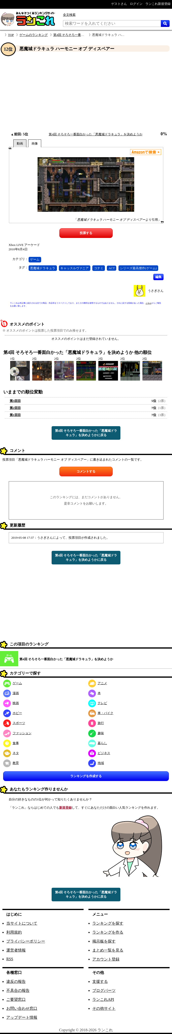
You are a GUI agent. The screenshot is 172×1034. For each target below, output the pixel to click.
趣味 (96, 733)
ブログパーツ (104, 990)
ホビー (12, 713)
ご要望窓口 (16, 999)
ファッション (17, 733)
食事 (11, 743)
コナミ (98, 268)
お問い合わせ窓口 (21, 1008)
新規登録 (65, 807)
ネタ (11, 753)
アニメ (97, 683)
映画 (11, 703)
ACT (112, 268)
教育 (11, 763)
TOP (11, 35)
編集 (158, 277)
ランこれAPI (103, 999)
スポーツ (14, 723)
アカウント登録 (105, 959)
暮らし (97, 743)
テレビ (97, 703)
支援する (100, 981)
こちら (148, 303)
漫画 (11, 693)
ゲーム (34, 259)
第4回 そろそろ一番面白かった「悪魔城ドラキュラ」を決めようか (95, 134)
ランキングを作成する (86, 776)
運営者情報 (16, 950)
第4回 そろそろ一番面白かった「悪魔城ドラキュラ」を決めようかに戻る (86, 433)
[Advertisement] (86, 92)
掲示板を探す (104, 941)
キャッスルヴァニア (74, 268)
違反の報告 (16, 981)
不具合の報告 (18, 990)
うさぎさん (156, 291)
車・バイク (100, 713)
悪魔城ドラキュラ (42, 268)
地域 (96, 763)
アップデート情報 (21, 1017)
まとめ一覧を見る (107, 950)
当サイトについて (21, 923)
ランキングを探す (107, 923)
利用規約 (14, 932)
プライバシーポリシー (25, 941)
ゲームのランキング (33, 35)
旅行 (96, 723)
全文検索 (69, 14)
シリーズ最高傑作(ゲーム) (138, 268)
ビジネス (99, 753)
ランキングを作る (107, 932)
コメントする (86, 471)
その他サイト (104, 1008)
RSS (9, 959)
